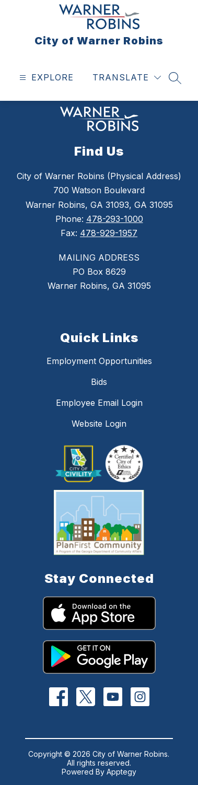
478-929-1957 (108, 233)
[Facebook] (58, 697)
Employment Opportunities (99, 361)
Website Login (99, 423)
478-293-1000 (114, 219)
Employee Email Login (99, 402)
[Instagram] (140, 697)
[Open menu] (45, 77)
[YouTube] (112, 697)
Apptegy (121, 771)
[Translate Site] (127, 77)
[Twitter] (85, 697)
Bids (99, 382)
